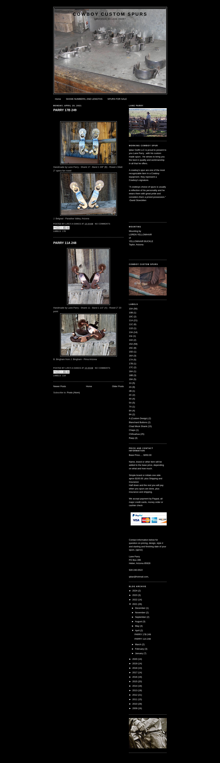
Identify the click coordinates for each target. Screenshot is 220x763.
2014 (135, 686)
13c (131, 336)
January (139, 653)
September (141, 617)
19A (131, 379)
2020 (135, 659)
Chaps (132, 430)
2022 (135, 599)
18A (131, 371)
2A (130, 387)
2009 (135, 708)
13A (131, 332)
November (140, 612)
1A (130, 383)
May (137, 626)
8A (130, 410)
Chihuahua (134, 434)
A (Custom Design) (138, 418)
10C (131, 316)
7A (130, 406)
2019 (135, 663)
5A (130, 402)
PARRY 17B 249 (64, 110)
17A (131, 359)
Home (58, 99)
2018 (135, 668)
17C (131, 367)
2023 (135, 595)
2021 (135, 604)
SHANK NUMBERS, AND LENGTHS (84, 99)
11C (131, 324)
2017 (135, 672)
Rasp (131, 438)
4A (130, 398)
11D (131, 328)
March (138, 644)
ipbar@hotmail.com (138, 576)
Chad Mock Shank (138, 426)
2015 (135, 681)
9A (130, 414)
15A (131, 344)
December (140, 608)
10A (131, 308)
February (140, 649)
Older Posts (118, 386)
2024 (135, 590)
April (137, 630)
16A (131, 355)
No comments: (103, 224)
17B (64, 231)
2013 (135, 690)
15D (131, 351)
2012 (135, 695)
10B (131, 312)
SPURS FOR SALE (117, 99)
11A (64, 376)
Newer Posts (59, 386)
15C (131, 348)
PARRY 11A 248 (64, 243)
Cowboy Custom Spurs (110, 14)
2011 (135, 699)
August (139, 621)
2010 (135, 704)
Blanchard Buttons (138, 422)
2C (130, 395)
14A (131, 340)
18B (131, 375)
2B (130, 391)
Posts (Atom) (73, 392)
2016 (135, 677)
